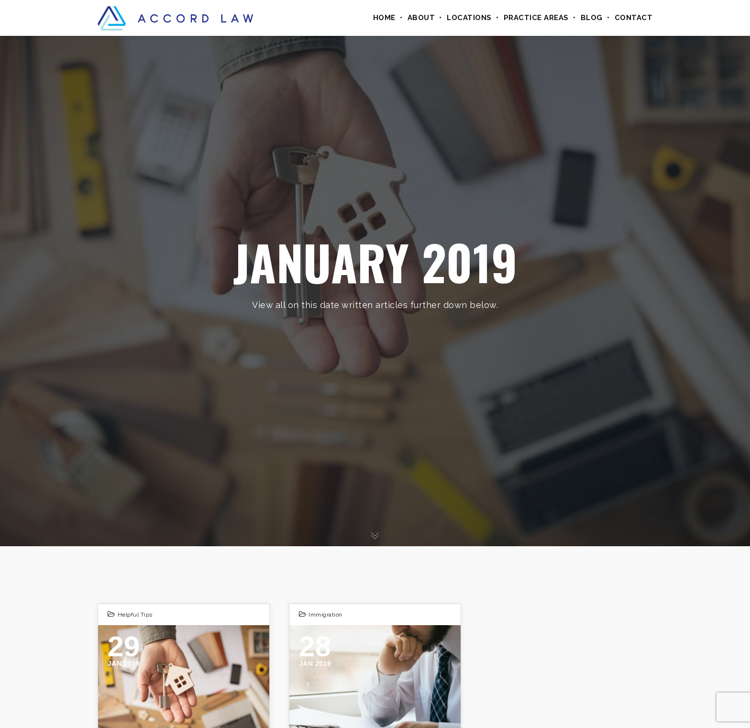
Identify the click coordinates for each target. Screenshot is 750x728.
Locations (469, 17)
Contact (634, 17)
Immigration (325, 614)
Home (384, 17)
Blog (592, 17)
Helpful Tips (135, 614)
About (421, 17)
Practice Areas (536, 17)
